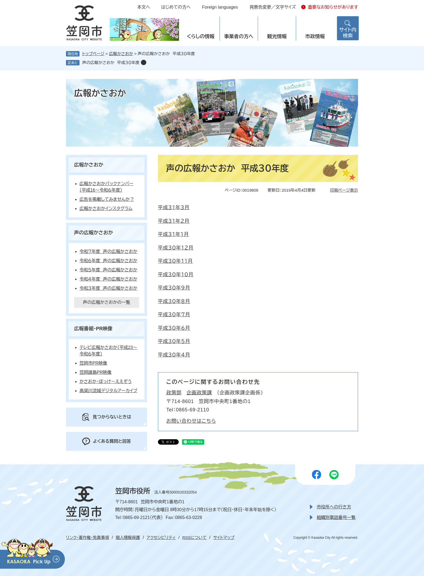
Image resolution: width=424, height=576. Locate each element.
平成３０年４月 (174, 355)
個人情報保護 (128, 537)
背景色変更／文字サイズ (273, 7)
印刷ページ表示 (344, 190)
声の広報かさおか (93, 232)
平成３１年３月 (174, 207)
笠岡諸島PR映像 (95, 372)
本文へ (143, 7)
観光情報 (277, 36)
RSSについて (194, 537)
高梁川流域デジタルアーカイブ (108, 390)
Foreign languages (220, 7)
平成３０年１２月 (176, 248)
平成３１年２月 (174, 221)
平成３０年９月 (174, 288)
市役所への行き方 (334, 507)
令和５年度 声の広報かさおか (108, 270)
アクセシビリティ (161, 537)
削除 (143, 62)
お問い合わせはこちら (191, 421)
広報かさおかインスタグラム (106, 208)
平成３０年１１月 (175, 261)
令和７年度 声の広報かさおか (108, 251)
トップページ (93, 53)
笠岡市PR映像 (93, 363)
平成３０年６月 (174, 328)
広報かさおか (121, 53)
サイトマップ (223, 537)
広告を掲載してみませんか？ (107, 199)
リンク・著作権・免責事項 (87, 537)
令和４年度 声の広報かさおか (108, 279)
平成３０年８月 (174, 301)
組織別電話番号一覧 (336, 517)
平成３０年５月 (174, 341)
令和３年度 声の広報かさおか (108, 288)
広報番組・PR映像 (93, 328)
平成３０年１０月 (176, 274)
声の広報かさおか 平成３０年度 (111, 62)
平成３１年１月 (173, 234)
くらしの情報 (200, 36)
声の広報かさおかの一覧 (106, 302)
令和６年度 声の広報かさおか (108, 260)
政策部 (174, 392)
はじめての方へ (176, 7)
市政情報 (315, 36)
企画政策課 (199, 392)
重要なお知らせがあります (333, 7)
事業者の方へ (238, 36)
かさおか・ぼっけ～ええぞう (106, 381)
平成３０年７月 (174, 314)
